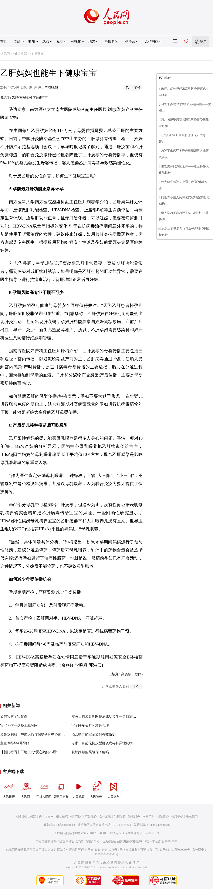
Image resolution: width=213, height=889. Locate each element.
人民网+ (26, 788)
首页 (3, 41)
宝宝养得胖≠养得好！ (16, 743)
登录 (203, 41)
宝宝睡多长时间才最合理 (90, 725)
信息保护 (177, 816)
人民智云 (96, 788)
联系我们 (192, 816)
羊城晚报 (51, 87)
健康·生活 (20, 53)
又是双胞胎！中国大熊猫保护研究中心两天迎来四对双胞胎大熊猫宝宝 (53, 734)
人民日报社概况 (25, 816)
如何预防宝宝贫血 (13, 716)
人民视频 (78, 788)
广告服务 (91, 816)
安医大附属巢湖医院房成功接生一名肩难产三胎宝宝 (110, 716)
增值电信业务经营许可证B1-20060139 (134, 833)
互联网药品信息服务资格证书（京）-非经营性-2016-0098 (140, 841)
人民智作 (113, 788)
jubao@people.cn (159, 824)
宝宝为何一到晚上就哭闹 (19, 725)
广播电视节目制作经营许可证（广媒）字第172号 (67, 841)
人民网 (5, 53)
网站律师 (163, 816)
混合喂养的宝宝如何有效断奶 (93, 734)
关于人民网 (46, 816)
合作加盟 (105, 816)
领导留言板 (61, 788)
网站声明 (149, 816)
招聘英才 (76, 816)
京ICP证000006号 (179, 849)
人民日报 (8, 788)
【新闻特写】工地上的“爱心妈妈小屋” (29, 752)
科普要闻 (38, 53)
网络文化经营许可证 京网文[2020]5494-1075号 (87, 849)
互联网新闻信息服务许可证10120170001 (80, 833)
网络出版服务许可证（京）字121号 (142, 849)
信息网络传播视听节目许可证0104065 (30, 849)
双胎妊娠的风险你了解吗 (90, 752)
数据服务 (134, 816)
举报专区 (111, 41)
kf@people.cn (66, 824)
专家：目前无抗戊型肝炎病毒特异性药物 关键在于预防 (112, 743)
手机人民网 (43, 788)
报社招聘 (62, 816)
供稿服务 (120, 816)
